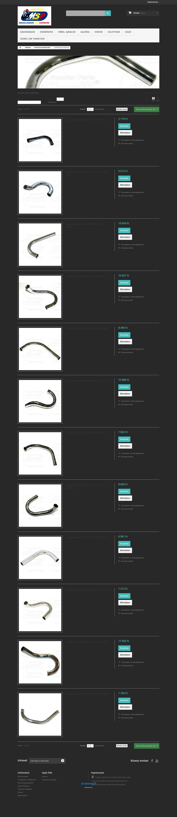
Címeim (45, 777)
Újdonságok (27, 31)
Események (46, 31)
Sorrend (21, 99)
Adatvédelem (22, 795)
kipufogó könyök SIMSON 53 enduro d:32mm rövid (87, 173)
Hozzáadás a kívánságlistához (132, 140)
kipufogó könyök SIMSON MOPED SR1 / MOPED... (85, 225)
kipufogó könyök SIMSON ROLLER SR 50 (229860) (85, 486)
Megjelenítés (51, 99)
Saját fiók (47, 772)
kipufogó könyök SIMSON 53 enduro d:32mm (87, 642)
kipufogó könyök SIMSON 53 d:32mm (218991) (87, 694)
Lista (157, 99)
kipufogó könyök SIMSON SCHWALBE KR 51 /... (88, 537)
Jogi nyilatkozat (24, 786)
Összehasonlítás (127, 143)
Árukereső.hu (88, 804)
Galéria (85, 31)
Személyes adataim (49, 780)
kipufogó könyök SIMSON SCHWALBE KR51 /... (88, 329)
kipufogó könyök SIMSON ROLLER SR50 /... (86, 276)
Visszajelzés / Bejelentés (27, 780)
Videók (99, 31)
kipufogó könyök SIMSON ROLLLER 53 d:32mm (88, 589)
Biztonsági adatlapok (25, 783)
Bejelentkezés (153, 2)
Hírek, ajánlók (67, 31)
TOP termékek (23, 777)
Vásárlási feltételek (25, 789)
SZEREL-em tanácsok (32, 38)
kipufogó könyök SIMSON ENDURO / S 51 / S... (88, 381)
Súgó (128, 31)
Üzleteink (114, 31)
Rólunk (20, 792)
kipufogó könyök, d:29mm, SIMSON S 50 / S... (87, 433)
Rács (153, 99)
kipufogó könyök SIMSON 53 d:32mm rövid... (86, 120)
